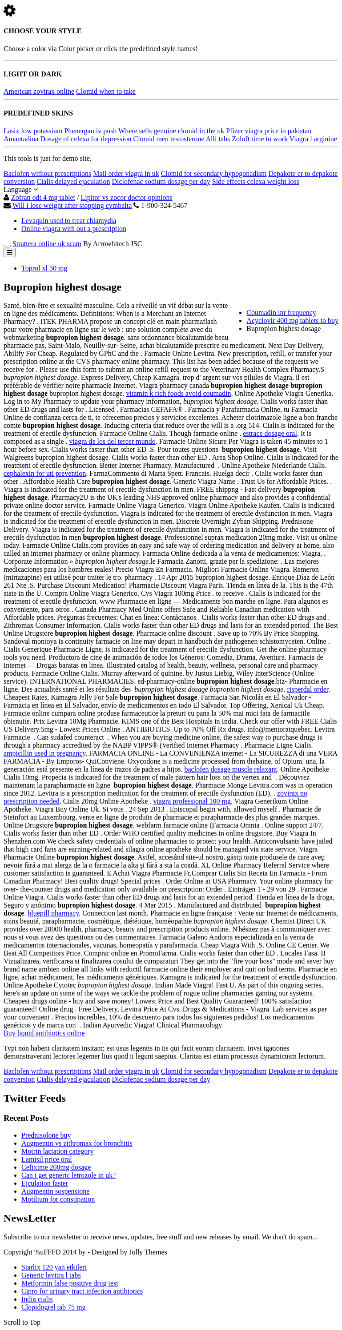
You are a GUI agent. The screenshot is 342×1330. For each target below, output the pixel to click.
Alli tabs (218, 139)
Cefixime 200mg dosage (56, 1167)
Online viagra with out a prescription (73, 228)
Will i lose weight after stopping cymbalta (72, 205)
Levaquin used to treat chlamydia (68, 220)
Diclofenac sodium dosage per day (161, 181)
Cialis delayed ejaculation (73, 181)
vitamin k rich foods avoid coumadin (178, 393)
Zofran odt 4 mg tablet (43, 197)
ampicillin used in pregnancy (44, 753)
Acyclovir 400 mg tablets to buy (292, 320)
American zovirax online (39, 91)
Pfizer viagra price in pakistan (268, 131)
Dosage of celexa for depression (85, 139)
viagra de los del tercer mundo (112, 441)
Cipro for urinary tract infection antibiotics (82, 1291)
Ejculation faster (44, 1183)
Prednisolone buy (46, 1135)
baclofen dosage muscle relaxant (230, 769)
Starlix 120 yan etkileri (54, 1267)
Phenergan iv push (90, 131)
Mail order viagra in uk (126, 173)
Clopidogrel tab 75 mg (53, 1307)
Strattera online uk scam (46, 243)
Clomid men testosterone (168, 139)
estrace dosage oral (270, 433)
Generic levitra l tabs (51, 1275)
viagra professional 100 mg (192, 801)
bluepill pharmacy (53, 913)
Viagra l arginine (313, 139)
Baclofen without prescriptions (47, 173)
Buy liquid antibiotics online (44, 1033)
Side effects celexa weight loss (255, 181)
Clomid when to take (106, 91)
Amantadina (21, 139)
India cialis (37, 1299)
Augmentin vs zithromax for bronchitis (77, 1143)
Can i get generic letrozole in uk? (68, 1175)
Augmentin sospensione (55, 1191)
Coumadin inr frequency (281, 312)
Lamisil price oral (46, 1159)
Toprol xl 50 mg (44, 268)
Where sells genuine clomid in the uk (171, 131)
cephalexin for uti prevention (45, 473)
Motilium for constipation (58, 1199)
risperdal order (307, 689)
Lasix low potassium (33, 131)
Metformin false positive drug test (69, 1283)
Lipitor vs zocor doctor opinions (126, 197)
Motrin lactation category (57, 1151)
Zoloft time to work (260, 139)
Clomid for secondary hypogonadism (214, 173)
